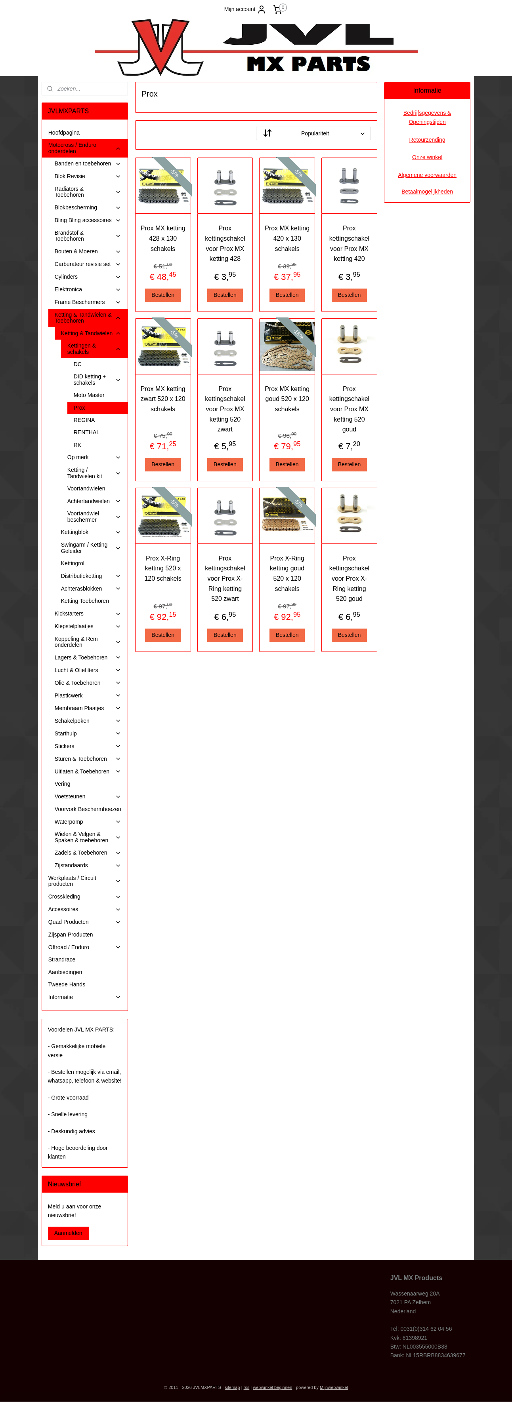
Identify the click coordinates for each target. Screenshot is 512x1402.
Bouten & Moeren (88, 251)
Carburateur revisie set (88, 264)
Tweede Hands (66, 984)
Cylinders (88, 277)
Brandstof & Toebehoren (88, 236)
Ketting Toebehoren (85, 601)
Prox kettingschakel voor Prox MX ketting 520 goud (349, 409)
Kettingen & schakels (94, 348)
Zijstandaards (88, 865)
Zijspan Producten (70, 934)
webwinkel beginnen (272, 1387)
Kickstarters (88, 613)
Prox (79, 408)
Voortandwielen (86, 488)
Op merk (94, 457)
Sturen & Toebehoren (88, 759)
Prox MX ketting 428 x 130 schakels (162, 238)
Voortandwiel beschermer (94, 516)
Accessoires (84, 909)
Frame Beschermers (88, 302)
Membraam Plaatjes (88, 708)
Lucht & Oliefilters (88, 670)
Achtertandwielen (94, 501)
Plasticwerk (88, 695)
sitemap (232, 1387)
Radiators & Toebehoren (88, 192)
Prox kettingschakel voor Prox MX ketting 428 (225, 243)
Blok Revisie (88, 176)
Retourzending (427, 140)
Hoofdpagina (64, 132)
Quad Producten (84, 922)
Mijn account (245, 9)
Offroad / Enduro (84, 947)
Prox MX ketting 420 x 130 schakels (287, 238)
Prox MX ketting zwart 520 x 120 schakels (162, 399)
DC (78, 364)
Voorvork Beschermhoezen (88, 809)
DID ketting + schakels (97, 379)
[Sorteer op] (313, 133)
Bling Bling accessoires (88, 220)
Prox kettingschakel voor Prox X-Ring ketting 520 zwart (225, 578)
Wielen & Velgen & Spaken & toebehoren (88, 837)
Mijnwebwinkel (334, 1387)
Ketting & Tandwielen (91, 333)
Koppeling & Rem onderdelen (88, 642)
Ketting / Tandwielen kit (94, 473)
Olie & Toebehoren (88, 683)
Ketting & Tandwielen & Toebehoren (88, 318)
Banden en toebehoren (88, 163)
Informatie (84, 997)
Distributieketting (91, 576)
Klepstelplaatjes (88, 626)
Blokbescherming (88, 207)
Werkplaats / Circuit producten (84, 881)
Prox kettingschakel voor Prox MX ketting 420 (349, 243)
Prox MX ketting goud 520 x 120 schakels (287, 399)
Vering (63, 784)
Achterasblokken (91, 588)
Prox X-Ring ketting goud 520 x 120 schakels (287, 573)
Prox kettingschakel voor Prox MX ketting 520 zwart (225, 409)
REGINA (84, 420)
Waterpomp (88, 822)
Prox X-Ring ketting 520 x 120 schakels (162, 568)
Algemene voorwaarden (427, 175)
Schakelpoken (88, 721)
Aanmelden (68, 1233)
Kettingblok (91, 532)
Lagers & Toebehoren (88, 657)
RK (77, 445)
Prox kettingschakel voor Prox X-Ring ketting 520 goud (349, 578)
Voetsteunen (88, 796)
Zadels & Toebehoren (88, 852)
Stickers (88, 746)
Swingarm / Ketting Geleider (91, 547)
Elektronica (88, 289)
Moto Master (89, 395)
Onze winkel (427, 157)
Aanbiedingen (65, 972)
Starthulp (88, 733)
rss (247, 1387)
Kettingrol (72, 563)
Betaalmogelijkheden (427, 191)
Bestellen (162, 295)
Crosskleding (84, 896)
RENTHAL (86, 432)
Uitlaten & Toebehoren (88, 771)
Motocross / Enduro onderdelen (84, 148)
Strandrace (61, 959)
